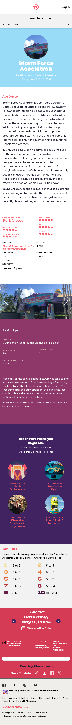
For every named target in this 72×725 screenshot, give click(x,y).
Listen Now (16, 707)
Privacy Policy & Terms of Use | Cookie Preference (25, 716)
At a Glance (13, 24)
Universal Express (12, 268)
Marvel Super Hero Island (16, 246)
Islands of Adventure (45, 75)
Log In (66, 7)
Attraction (25, 75)
